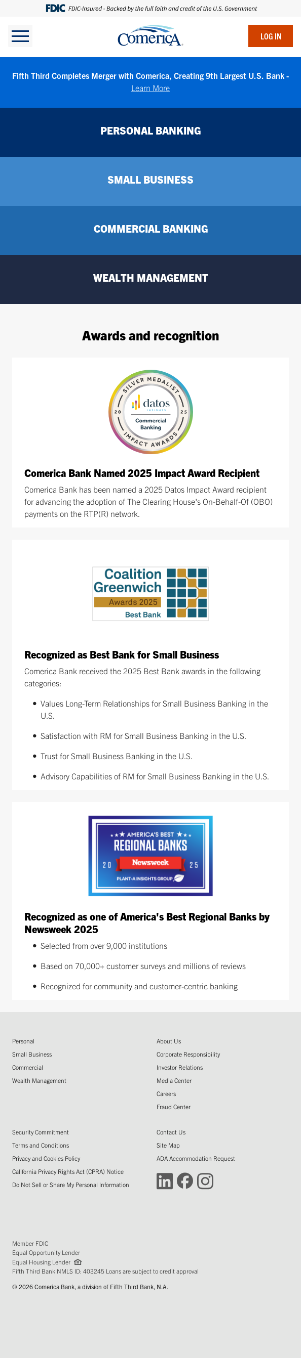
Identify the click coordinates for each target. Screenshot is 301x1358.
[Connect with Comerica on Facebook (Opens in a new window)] (185, 1180)
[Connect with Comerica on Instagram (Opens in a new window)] (205, 1180)
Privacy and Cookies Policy (46, 1158)
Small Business (32, 1054)
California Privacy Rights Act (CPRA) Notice (68, 1171)
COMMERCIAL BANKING (151, 228)
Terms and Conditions (40, 1145)
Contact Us (171, 1131)
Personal (23, 1040)
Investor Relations (180, 1067)
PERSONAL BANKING (150, 130)
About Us (169, 1040)
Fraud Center (174, 1106)
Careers (166, 1093)
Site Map (168, 1145)
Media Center (174, 1080)
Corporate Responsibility (188, 1054)
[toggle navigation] (20, 36)
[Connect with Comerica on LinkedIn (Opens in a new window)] (165, 1180)
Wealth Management (39, 1080)
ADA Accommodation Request (196, 1158)
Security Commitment (40, 1131)
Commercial (27, 1067)
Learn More (150, 87)
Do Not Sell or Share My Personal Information (70, 1184)
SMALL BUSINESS (150, 179)
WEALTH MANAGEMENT (150, 277)
